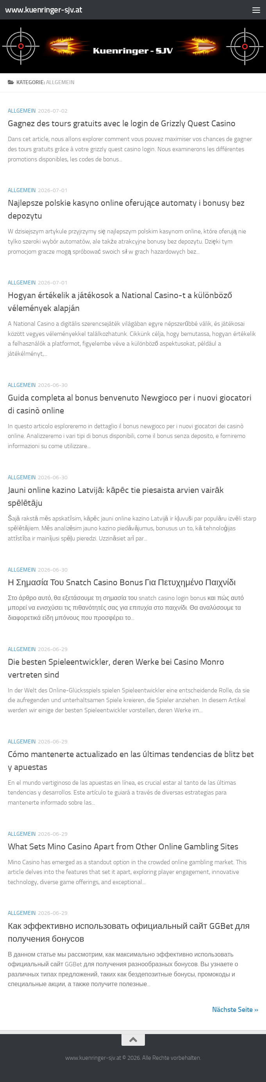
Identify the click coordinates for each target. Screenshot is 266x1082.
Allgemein (22, 111)
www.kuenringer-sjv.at (43, 9)
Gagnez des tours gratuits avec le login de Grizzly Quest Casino (122, 123)
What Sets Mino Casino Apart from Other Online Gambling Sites (123, 847)
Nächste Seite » (235, 1009)
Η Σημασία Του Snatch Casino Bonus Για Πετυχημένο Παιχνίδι (122, 582)
